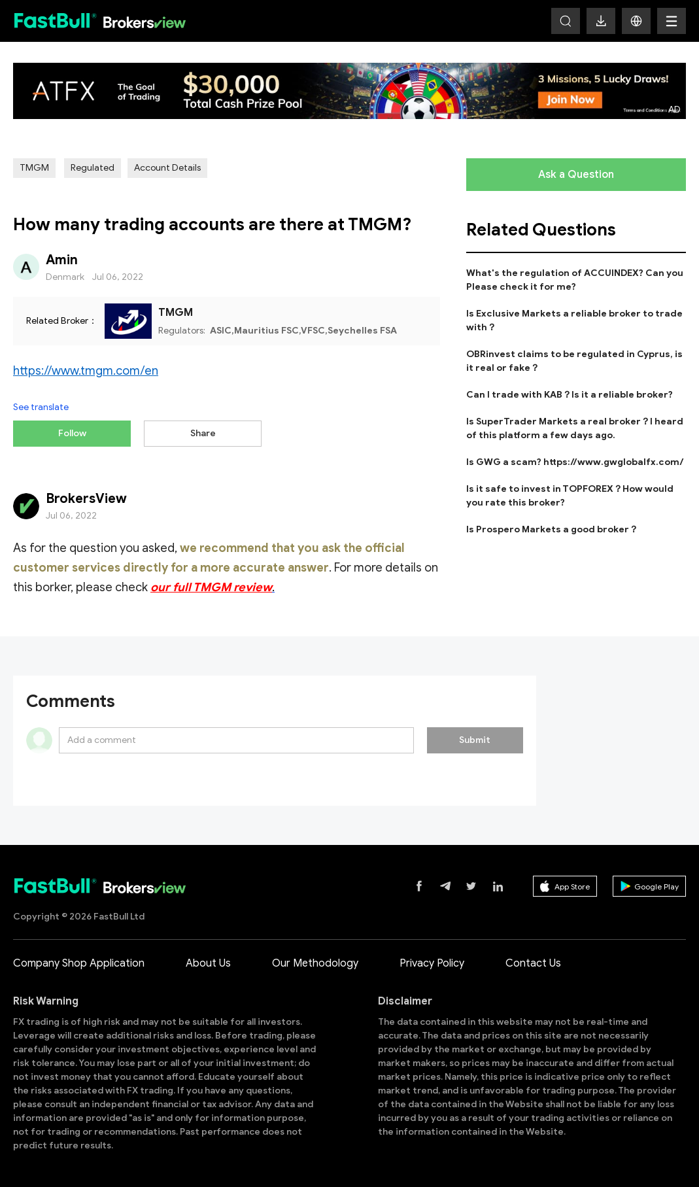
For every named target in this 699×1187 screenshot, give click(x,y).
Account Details (167, 167)
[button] (636, 21)
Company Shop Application (79, 960)
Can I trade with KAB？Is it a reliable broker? (569, 394)
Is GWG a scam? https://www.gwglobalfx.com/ (575, 462)
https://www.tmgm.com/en (85, 371)
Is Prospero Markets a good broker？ (552, 529)
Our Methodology (315, 960)
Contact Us (533, 960)
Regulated (92, 167)
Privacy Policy (432, 960)
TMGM (34, 167)
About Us (208, 960)
